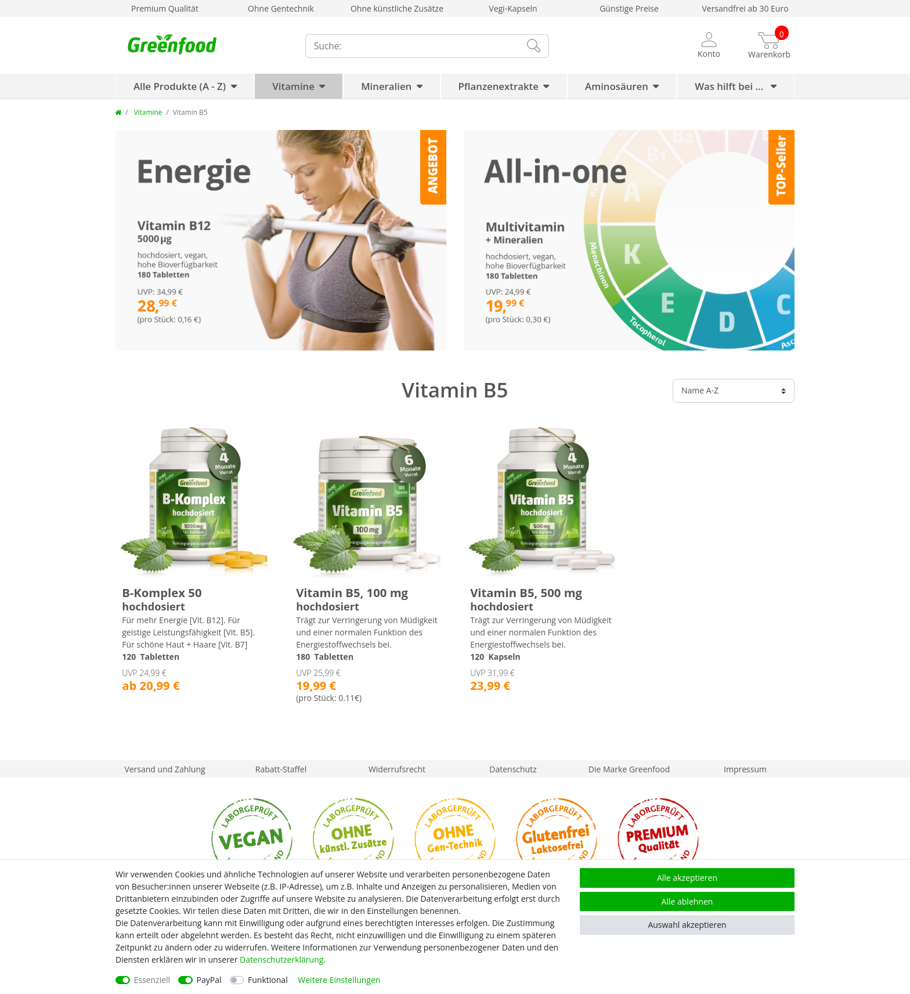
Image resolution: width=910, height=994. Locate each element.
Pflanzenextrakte (498, 86)
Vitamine (293, 86)
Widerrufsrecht (397, 769)
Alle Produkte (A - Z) (179, 86)
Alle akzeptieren (687, 877)
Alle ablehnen (687, 901)
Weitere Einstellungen (339, 979)
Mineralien (386, 86)
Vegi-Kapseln (513, 8)
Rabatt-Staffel (281, 769)
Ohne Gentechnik (281, 8)
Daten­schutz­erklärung (281, 959)
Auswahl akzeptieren (687, 924)
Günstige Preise (629, 8)
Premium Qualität (164, 8)
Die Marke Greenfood (629, 769)
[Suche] (533, 46)
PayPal (209, 979)
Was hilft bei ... (730, 86)
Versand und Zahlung (164, 769)
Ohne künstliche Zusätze (397, 8)
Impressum (745, 769)
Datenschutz (512, 769)
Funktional (268, 979)
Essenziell (152, 979)
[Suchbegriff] (411, 46)
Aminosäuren (616, 86)
